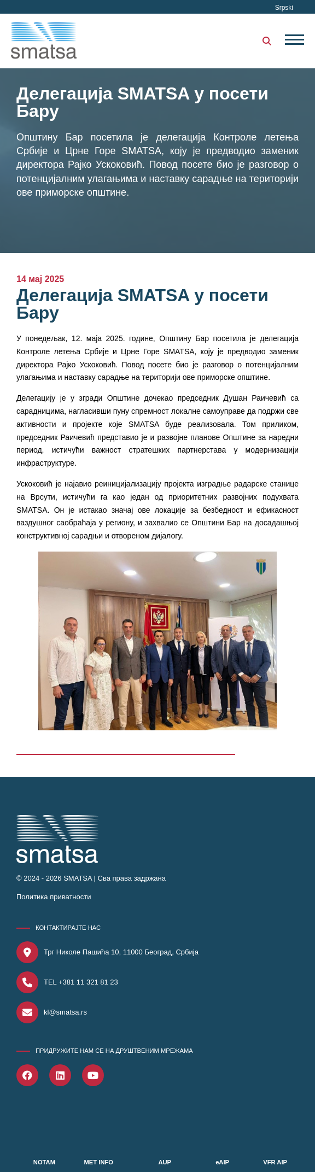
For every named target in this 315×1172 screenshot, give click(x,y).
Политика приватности (53, 897)
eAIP (222, 1162)
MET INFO (98, 1162)
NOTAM (44, 1162)
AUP (164, 1162)
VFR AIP (275, 1162)
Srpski (284, 7)
